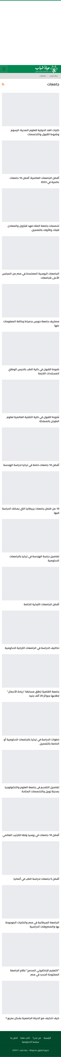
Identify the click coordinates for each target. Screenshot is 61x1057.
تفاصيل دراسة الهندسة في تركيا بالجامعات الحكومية (34, 558)
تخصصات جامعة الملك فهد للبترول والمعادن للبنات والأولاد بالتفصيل (33, 227)
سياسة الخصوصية (30, 1042)
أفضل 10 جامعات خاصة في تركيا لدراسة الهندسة (31, 465)
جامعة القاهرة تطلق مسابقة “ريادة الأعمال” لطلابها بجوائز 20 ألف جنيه (33, 693)
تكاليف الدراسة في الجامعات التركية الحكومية (32, 647)
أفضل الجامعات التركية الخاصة (41, 604)
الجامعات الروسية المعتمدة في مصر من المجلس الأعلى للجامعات (30, 275)
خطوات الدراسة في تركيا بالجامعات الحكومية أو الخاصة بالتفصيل (31, 741)
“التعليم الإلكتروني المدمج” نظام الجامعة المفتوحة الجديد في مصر (34, 972)
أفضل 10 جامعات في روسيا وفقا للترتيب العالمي (30, 835)
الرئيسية (47, 1038)
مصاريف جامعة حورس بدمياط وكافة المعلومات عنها (31, 323)
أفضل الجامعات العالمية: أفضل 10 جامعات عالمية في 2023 (34, 179)
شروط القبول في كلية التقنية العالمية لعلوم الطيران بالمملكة (33, 419)
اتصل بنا (14, 1038)
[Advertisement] (30, 33)
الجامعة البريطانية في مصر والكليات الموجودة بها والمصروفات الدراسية (32, 924)
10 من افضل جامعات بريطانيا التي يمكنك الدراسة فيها (30, 510)
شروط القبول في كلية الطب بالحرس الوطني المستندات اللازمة (33, 371)
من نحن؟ (37, 1038)
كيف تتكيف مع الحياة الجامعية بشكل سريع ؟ (32, 1018)
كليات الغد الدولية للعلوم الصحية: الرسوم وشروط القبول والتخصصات (35, 132)
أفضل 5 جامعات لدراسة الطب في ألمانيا (36, 878)
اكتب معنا (25, 1038)
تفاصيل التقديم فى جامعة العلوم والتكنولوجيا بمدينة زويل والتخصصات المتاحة (32, 789)
